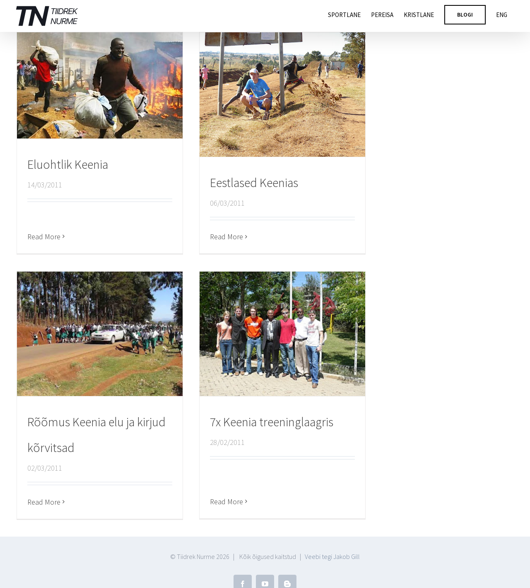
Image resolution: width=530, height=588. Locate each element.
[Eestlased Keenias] (279, 94)
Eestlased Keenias (251, 182)
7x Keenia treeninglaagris (261, 422)
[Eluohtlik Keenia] (100, 85)
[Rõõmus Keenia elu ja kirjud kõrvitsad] (113, 320)
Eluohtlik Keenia (67, 164)
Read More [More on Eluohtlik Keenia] (43, 218)
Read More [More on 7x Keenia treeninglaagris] (216, 476)
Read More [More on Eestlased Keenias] (223, 236)
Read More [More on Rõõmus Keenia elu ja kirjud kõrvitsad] (57, 488)
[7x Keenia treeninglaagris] (272, 334)
